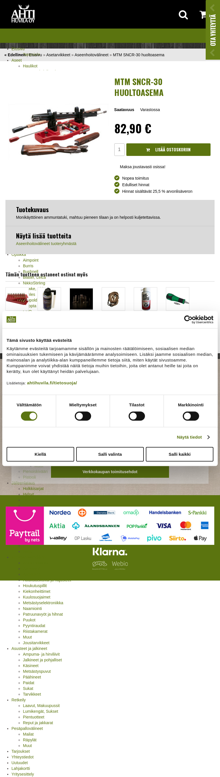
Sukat (28, 688)
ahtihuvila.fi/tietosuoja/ (52, 382)
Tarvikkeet (32, 694)
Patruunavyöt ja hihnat (43, 614)
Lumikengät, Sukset (40, 711)
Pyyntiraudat (34, 625)
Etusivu (18, 49)
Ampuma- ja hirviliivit (41, 654)
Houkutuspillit (35, 585)
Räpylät (29, 740)
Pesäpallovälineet (27, 728)
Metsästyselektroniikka (43, 603)
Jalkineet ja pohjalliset (42, 660)
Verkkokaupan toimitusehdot (109, 471)
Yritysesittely (22, 774)
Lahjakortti (20, 768)
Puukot (29, 620)
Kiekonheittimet (36, 591)
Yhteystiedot (22, 757)
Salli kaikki (180, 454)
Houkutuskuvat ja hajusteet (47, 580)
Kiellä (40, 454)
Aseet (16, 60)
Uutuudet (19, 762)
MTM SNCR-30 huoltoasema (138, 55)
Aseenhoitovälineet (91, 55)
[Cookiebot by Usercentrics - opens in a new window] (188, 319)
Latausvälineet (36, 500)
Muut (27, 637)
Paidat (28, 682)
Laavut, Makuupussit (41, 705)
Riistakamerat (35, 631)
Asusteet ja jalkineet (29, 648)
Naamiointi (32, 608)
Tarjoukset (20, 751)
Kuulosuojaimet (36, 597)
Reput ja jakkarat (38, 722)
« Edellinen (14, 55)
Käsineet (30, 665)
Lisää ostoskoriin (168, 149)
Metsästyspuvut (37, 671)
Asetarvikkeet (58, 55)
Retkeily (18, 700)
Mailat (28, 734)
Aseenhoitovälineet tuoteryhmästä (46, 243)
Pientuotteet (33, 717)
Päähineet (32, 677)
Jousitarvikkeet (36, 643)
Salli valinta (110, 454)
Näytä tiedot (189, 437)
